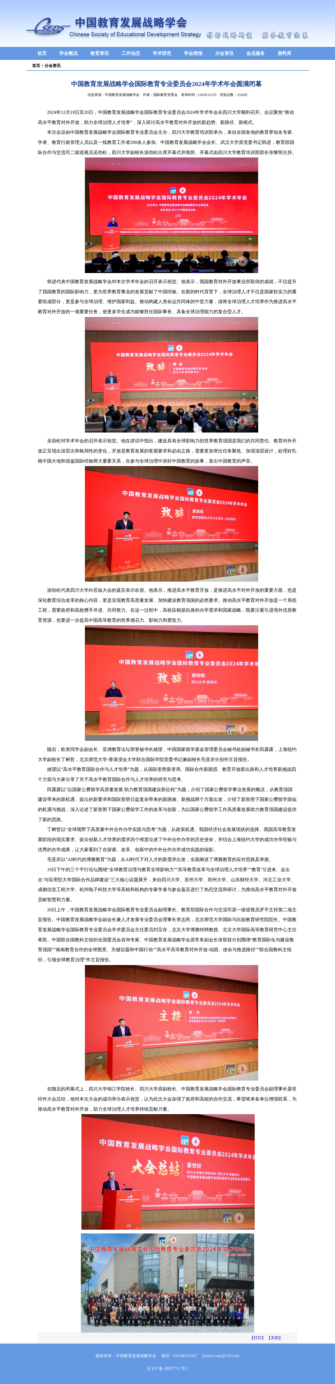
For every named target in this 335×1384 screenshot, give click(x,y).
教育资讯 (99, 53)
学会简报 (193, 53)
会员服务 (255, 53)
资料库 (284, 53)
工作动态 (131, 53)
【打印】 (258, 1338)
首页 (41, 53)
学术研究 (162, 53)
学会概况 (68, 53)
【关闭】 (275, 1338)
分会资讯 (224, 53)
